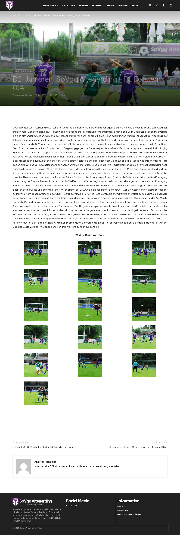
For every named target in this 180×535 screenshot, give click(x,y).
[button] (171, 5)
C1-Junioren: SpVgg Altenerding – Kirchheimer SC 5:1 (138, 446)
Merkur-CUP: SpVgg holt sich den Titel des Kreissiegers (43, 446)
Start (14, 15)
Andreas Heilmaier (24, 95)
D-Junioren (36, 15)
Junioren (24, 15)
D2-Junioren (40, 71)
